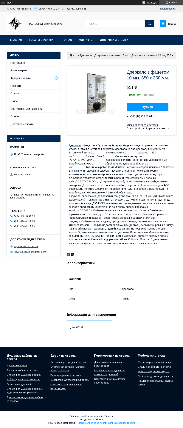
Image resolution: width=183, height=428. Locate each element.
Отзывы (15, 116)
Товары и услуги (41, 40)
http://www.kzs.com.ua (26, 246)
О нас (68, 40)
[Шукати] (149, 23)
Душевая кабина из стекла (22, 370)
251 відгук (152, 2)
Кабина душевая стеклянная (23, 379)
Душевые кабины (17, 365)
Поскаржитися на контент (91, 423)
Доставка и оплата (114, 40)
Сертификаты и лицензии (26, 108)
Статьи (14, 93)
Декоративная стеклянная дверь (69, 379)
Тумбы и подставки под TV (153, 371)
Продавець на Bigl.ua (91, 419)
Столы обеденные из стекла (154, 366)
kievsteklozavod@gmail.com (30, 251)
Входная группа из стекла (65, 375)
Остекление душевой (19, 384)
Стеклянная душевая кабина (24, 374)
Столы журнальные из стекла (155, 362)
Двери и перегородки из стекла (68, 362)
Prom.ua (109, 416)
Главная (16, 40)
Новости (15, 85)
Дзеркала (86, 55)
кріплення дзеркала (86, 170)
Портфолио (17, 62)
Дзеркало (75, 145)
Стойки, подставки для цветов (155, 376)
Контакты (86, 40)
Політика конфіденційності (120, 423)
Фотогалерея (18, 70)
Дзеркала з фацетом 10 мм (111, 55)
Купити (147, 107)
